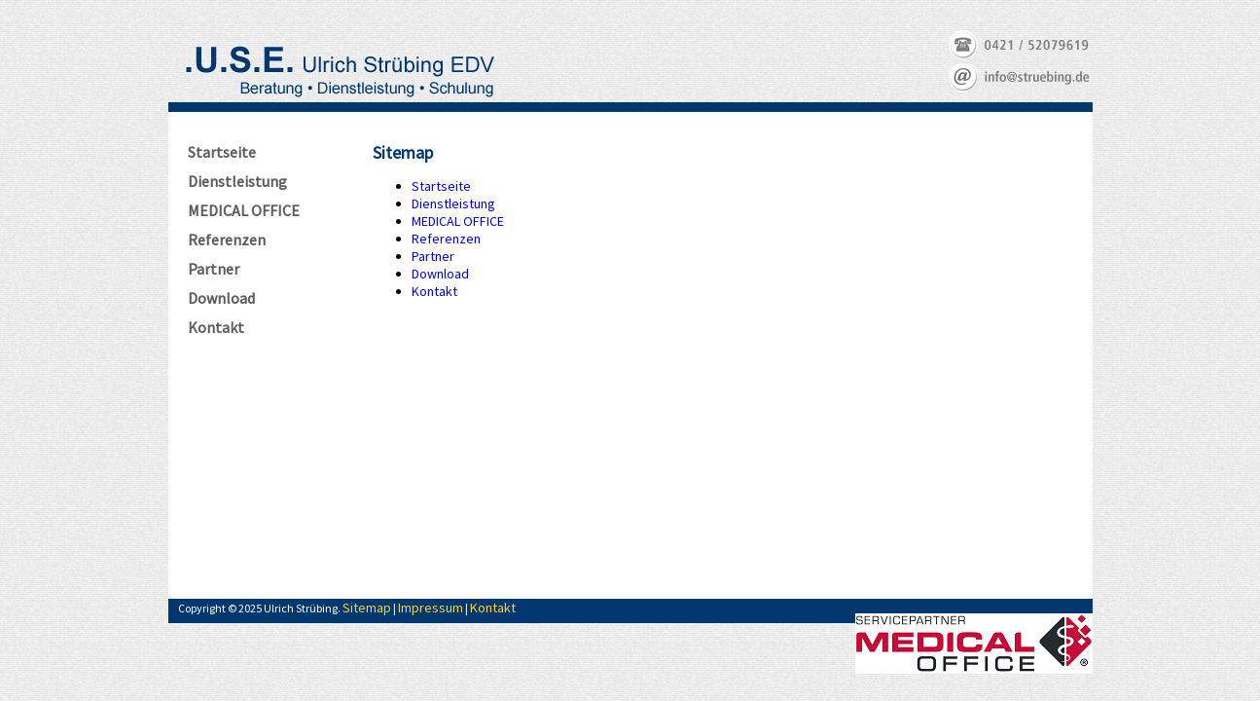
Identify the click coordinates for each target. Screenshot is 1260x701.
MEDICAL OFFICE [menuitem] (458, 221)
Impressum (430, 607)
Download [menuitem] (440, 273)
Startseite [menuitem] (441, 186)
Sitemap (366, 607)
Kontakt (493, 607)
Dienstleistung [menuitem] (453, 203)
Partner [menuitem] (433, 256)
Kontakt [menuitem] (434, 291)
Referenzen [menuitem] (446, 238)
